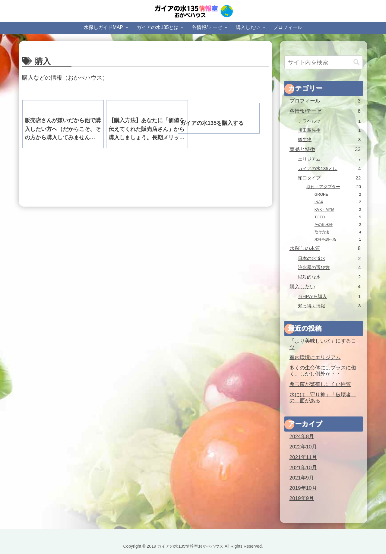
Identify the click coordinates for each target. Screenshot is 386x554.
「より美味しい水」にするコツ (323, 344)
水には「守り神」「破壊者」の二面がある (323, 398)
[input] (323, 62)
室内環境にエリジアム (315, 357)
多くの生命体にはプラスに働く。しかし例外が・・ (323, 371)
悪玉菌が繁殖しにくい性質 (320, 384)
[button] (356, 62)
